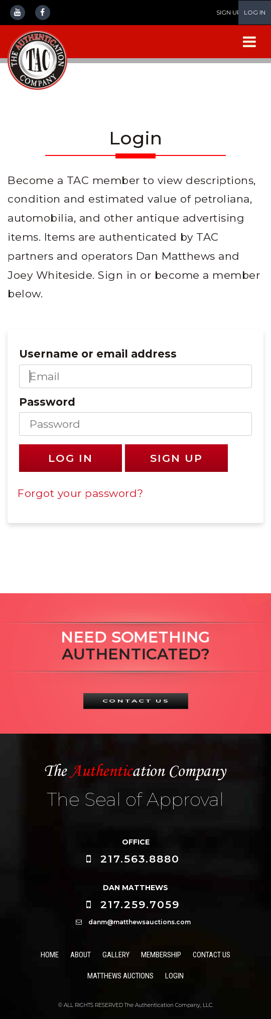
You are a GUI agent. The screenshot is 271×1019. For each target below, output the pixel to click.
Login (174, 975)
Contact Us (211, 954)
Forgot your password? (81, 493)
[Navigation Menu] (249, 42)
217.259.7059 (140, 904)
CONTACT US (135, 700)
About (80, 954)
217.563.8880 (140, 859)
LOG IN (254, 12)
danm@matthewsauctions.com (139, 922)
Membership (161, 954)
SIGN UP (228, 12)
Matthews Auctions (120, 975)
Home (50, 954)
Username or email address (98, 354)
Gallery (115, 954)
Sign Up (176, 458)
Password (47, 402)
